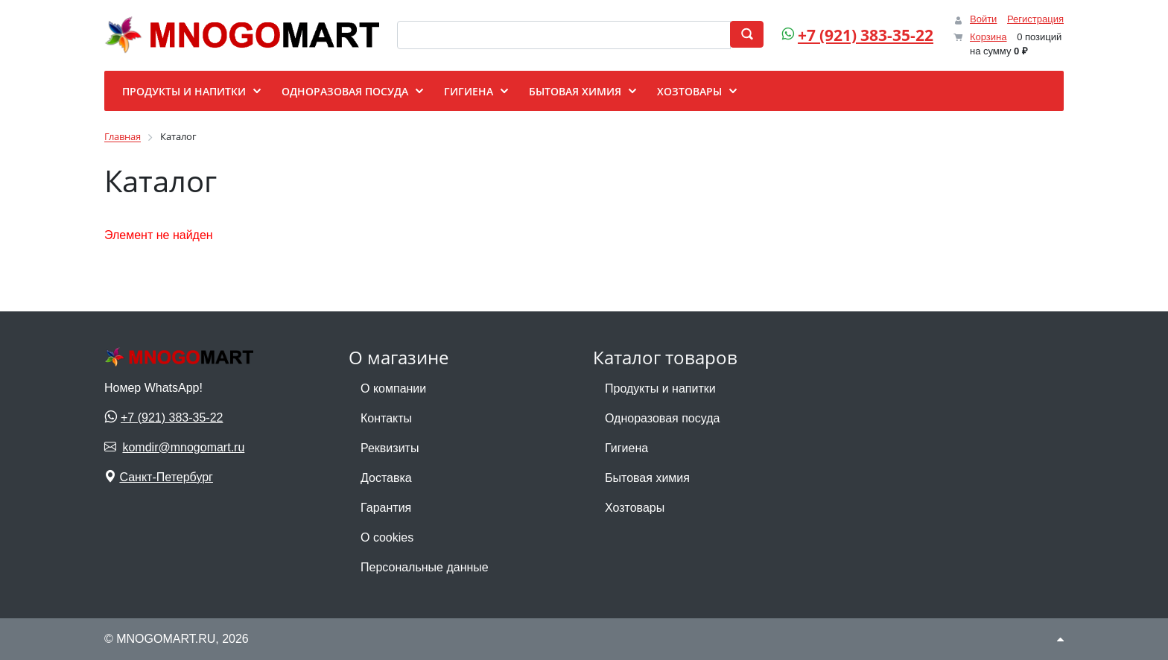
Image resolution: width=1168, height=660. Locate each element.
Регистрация (1035, 19)
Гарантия (386, 507)
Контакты (386, 418)
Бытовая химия (647, 478)
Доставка (386, 478)
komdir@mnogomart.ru (183, 447)
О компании (393, 388)
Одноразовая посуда (662, 418)
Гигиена (626, 448)
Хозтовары (634, 507)
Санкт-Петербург (165, 477)
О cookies (387, 537)
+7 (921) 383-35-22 (865, 35)
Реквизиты (390, 448)
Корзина (988, 36)
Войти (983, 19)
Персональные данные (425, 567)
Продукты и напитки (660, 388)
